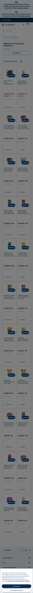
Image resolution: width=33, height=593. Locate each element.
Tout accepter (16, 586)
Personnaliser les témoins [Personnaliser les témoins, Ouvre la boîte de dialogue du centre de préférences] (16, 590)
